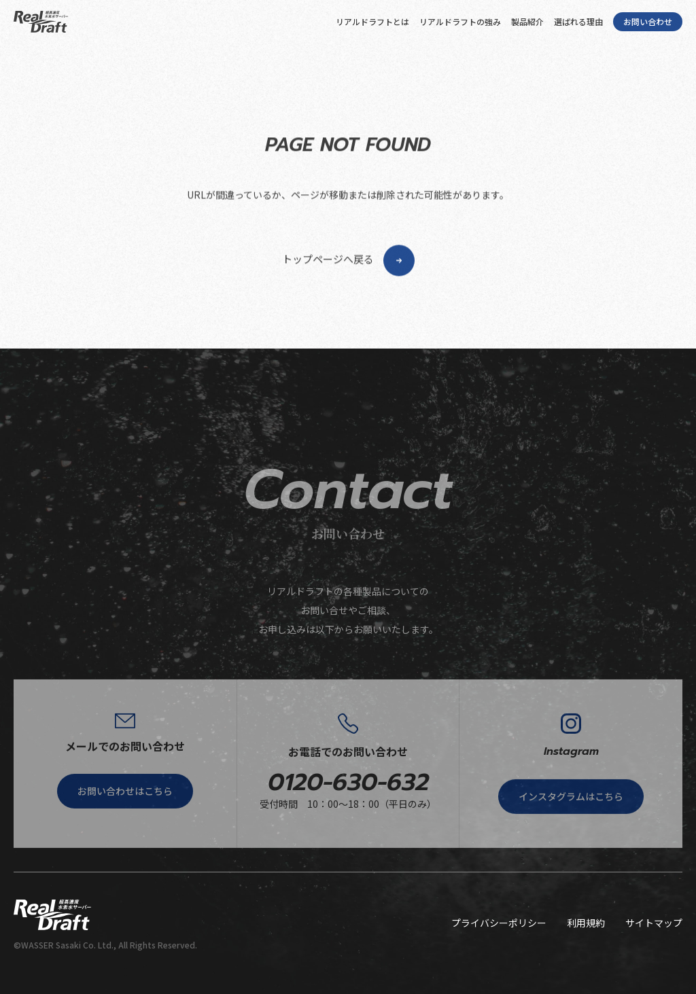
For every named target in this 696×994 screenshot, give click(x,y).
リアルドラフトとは (372, 21)
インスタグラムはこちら (571, 830)
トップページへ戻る (348, 299)
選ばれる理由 (578, 21)
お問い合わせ (647, 21)
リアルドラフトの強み (460, 21)
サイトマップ (653, 922)
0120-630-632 (348, 816)
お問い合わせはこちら (125, 824)
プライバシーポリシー (498, 922)
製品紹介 (527, 21)
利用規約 (586, 922)
